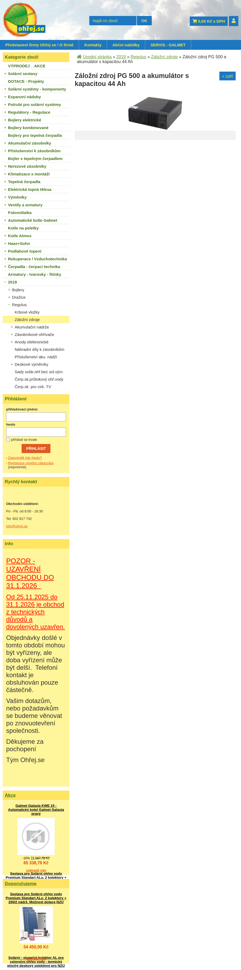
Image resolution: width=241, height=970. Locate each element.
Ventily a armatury (25, 205)
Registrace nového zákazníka (31, 463)
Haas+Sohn (19, 243)
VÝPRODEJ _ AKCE (26, 66)
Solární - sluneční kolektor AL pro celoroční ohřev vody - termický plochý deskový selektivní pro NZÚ (36, 962)
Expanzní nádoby (24, 96)
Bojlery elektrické (24, 120)
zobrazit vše (36, 870)
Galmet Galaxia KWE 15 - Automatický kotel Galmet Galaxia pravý (36, 810)
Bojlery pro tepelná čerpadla (35, 135)
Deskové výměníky (31, 364)
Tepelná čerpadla (24, 181)
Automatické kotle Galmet (32, 220)
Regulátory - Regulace (29, 112)
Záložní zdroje (27, 319)
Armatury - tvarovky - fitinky (34, 274)
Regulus (19, 304)
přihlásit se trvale (24, 440)
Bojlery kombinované (28, 127)
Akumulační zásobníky (29, 143)
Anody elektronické (32, 342)
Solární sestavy (22, 73)
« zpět (227, 76)
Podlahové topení (24, 251)
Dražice (19, 297)
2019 (12, 282)
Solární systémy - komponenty (37, 89)
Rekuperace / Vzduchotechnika (37, 259)
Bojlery (18, 289)
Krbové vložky (27, 312)
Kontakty (92, 45)
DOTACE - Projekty (26, 81)
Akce (10, 795)
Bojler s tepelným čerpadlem (35, 158)
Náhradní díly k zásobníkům (39, 349)
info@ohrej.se (16, 526)
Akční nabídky (126, 45)
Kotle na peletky (23, 228)
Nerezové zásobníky (27, 166)
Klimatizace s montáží (29, 174)
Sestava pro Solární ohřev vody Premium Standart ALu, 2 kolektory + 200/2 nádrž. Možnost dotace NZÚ (36, 877)
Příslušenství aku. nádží (36, 357)
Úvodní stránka (97, 57)
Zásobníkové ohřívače (34, 334)
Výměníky (17, 197)
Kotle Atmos (19, 235)
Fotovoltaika (19, 212)
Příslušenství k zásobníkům (34, 151)
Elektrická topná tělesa (30, 189)
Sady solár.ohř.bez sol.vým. (39, 371)
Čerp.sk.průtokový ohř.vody (39, 379)
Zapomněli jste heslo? (25, 458)
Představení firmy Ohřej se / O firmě (39, 45)
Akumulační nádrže (32, 327)
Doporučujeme (21, 883)
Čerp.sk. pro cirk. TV (33, 386)
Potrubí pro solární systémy (34, 104)
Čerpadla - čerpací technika (34, 266)
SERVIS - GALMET (168, 45)
